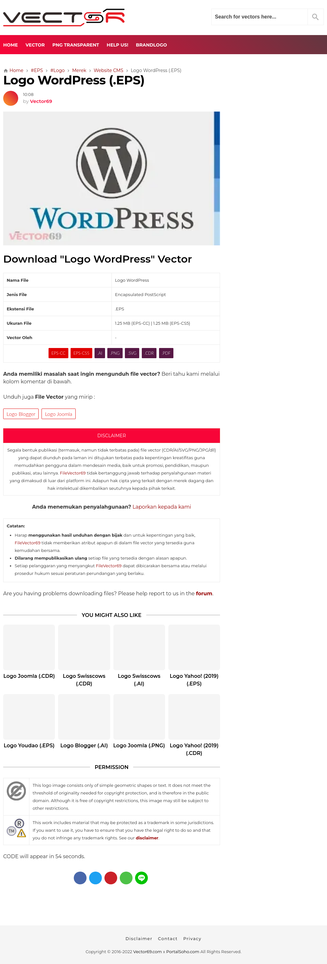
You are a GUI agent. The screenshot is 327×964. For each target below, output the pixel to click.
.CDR (149, 353)
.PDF (166, 353)
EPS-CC (58, 353)
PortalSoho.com (183, 951)
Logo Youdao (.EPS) (29, 746)
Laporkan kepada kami (162, 507)
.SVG (132, 353)
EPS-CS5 (81, 353)
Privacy (192, 938)
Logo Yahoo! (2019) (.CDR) (194, 749)
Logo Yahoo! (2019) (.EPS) (194, 680)
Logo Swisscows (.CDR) (84, 680)
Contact (168, 938)
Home (10, 45)
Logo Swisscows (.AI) (139, 680)
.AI (99, 353)
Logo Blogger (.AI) (84, 746)
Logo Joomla (58, 414)
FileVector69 (73, 472)
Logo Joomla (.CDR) (29, 676)
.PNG (115, 353)
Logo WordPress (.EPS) (74, 80)
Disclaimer (138, 938)
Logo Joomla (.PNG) (139, 746)
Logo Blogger (21, 414)
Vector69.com (147, 951)
